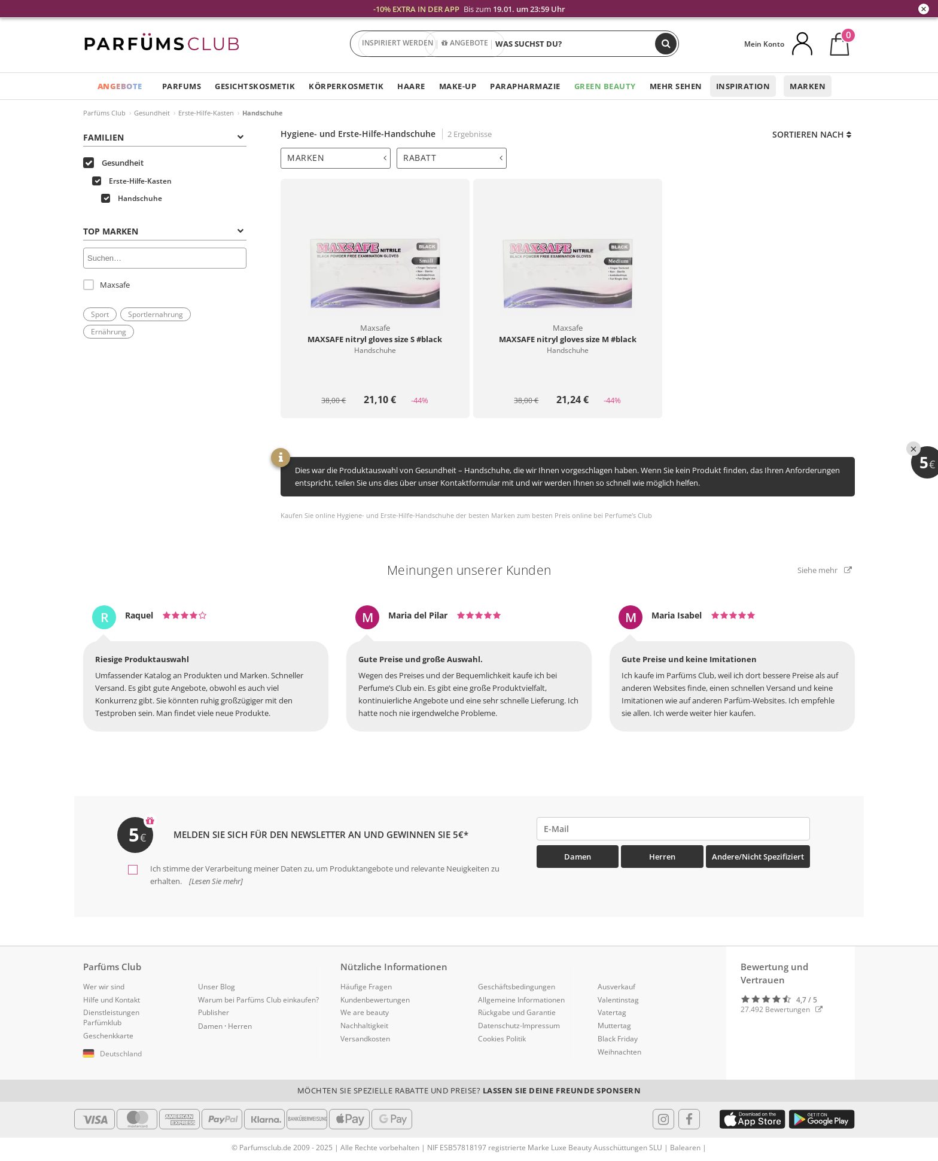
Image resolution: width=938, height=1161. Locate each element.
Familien (163, 137)
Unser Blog (216, 987)
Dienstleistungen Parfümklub (111, 1017)
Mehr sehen (676, 86)
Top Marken (163, 231)
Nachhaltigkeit (364, 1025)
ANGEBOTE (465, 44)
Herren (662, 856)
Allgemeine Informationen (521, 1000)
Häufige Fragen (366, 987)
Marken (808, 86)
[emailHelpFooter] (674, 828)
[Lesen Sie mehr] (215, 881)
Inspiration (743, 86)
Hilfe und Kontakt (111, 1000)
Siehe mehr (824, 570)
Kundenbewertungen (375, 1000)
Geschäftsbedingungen (516, 987)
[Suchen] (666, 43)
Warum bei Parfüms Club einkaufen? (258, 1000)
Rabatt (452, 157)
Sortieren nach (811, 134)
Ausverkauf (616, 987)
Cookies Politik (502, 1039)
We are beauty (364, 1012)
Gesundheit (152, 112)
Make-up (458, 86)
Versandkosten (365, 1039)
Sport (100, 314)
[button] (131, 1054)
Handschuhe (131, 198)
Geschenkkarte (108, 1036)
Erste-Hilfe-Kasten (206, 112)
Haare (411, 86)
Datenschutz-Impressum (519, 1025)
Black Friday (618, 1039)
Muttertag (614, 1025)
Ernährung (108, 332)
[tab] (336, 158)
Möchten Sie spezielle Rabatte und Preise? (469, 1090)
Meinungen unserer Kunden (469, 570)
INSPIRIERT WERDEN (397, 44)
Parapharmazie (525, 86)
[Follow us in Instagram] (663, 1119)
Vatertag (612, 1012)
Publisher (213, 1012)
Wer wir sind (103, 987)
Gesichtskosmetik (255, 86)
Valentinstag (618, 1000)
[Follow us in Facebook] (689, 1119)
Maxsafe (106, 284)
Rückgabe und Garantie (517, 1012)
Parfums (182, 86)
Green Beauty (605, 86)
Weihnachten (619, 1052)
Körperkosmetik (346, 86)
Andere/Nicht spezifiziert (758, 856)
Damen (577, 856)
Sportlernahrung (155, 314)
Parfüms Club (104, 112)
